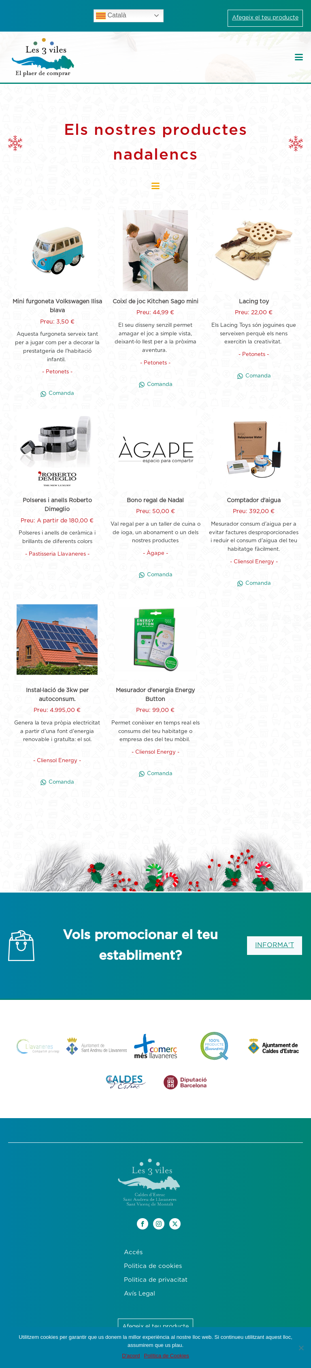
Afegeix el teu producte (265, 18)
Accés (133, 1252)
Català (111, 16)
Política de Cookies (166, 1356)
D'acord (131, 1356)
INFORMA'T (274, 945)
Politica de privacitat (155, 1280)
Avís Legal (139, 1294)
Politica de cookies (153, 1266)
